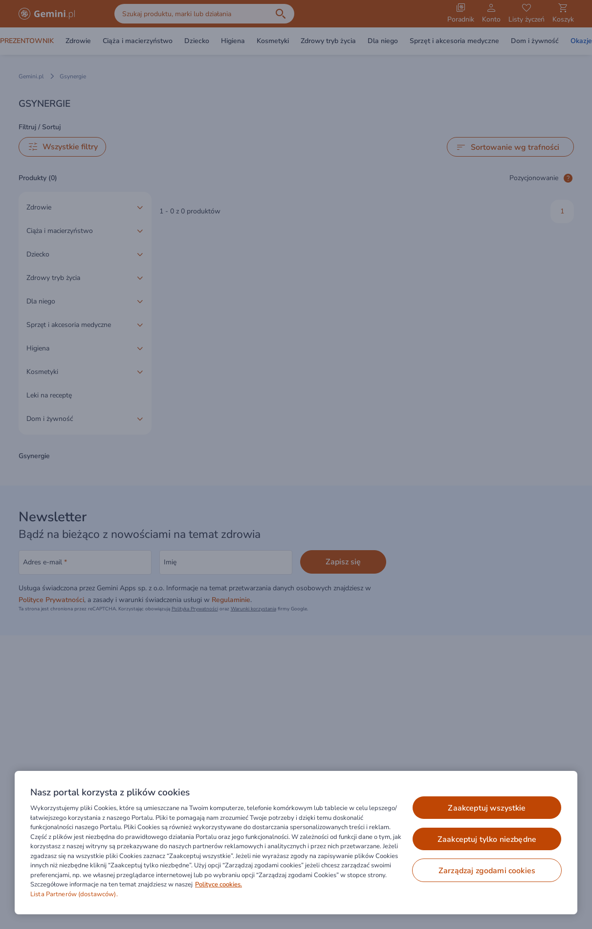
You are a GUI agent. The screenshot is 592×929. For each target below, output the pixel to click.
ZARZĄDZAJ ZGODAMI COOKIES (487, 870)
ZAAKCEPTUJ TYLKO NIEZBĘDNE (487, 839)
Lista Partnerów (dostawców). (74, 894)
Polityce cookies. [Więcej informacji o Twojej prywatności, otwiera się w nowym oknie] (218, 884)
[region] (296, 842)
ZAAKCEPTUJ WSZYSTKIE (487, 808)
